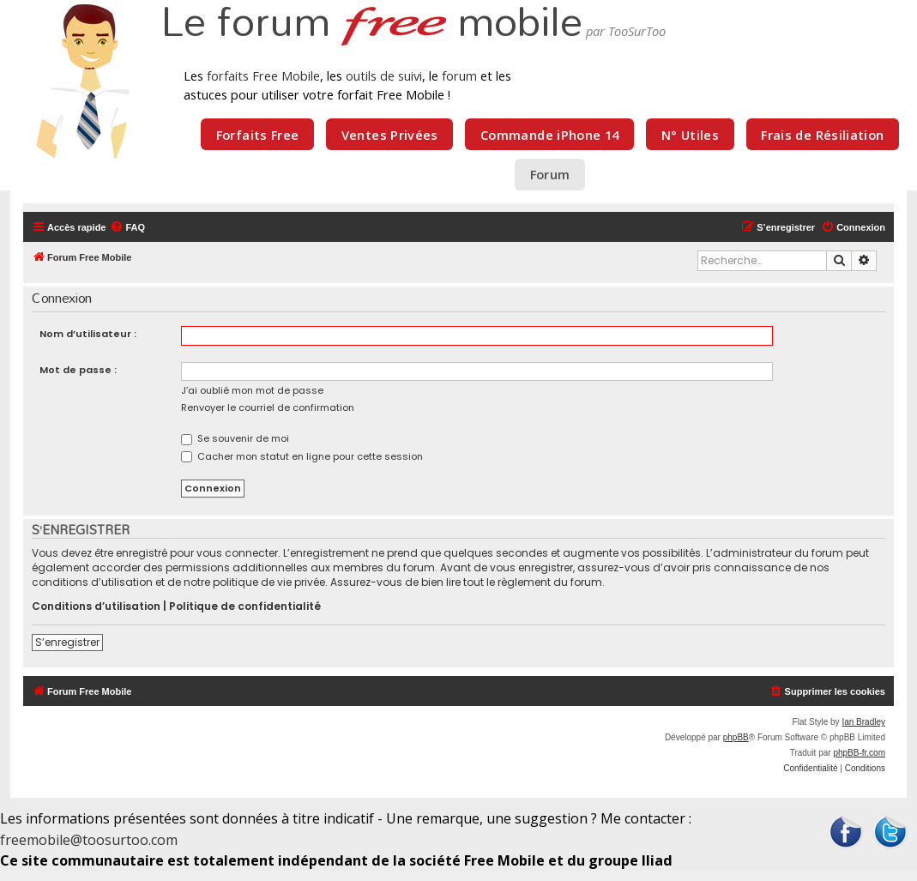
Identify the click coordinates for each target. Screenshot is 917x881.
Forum (550, 174)
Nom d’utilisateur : (87, 334)
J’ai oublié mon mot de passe (252, 390)
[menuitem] (127, 227)
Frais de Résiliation (822, 134)
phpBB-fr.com (859, 752)
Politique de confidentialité (245, 606)
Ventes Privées (389, 134)
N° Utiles (690, 134)
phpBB (736, 737)
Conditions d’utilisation (96, 606)
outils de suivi (384, 75)
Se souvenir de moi (235, 438)
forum (459, 75)
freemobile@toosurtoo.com (89, 839)
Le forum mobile (371, 24)
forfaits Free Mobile (263, 75)
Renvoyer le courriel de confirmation (267, 407)
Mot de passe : (78, 370)
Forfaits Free (257, 134)
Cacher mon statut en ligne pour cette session (302, 456)
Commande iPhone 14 (549, 134)
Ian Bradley (863, 722)
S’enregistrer (67, 642)
